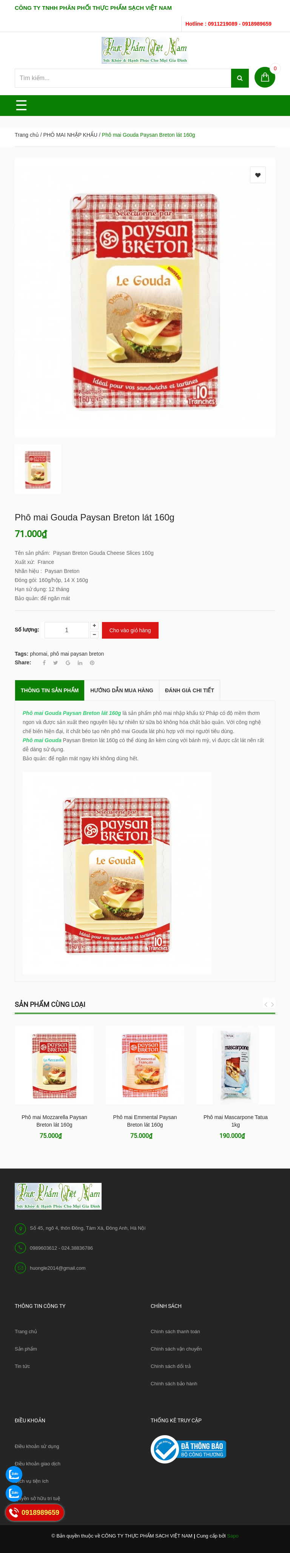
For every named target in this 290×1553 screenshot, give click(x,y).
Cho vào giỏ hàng (130, 630)
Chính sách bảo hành (174, 1383)
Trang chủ (27, 135)
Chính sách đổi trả (171, 1366)
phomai (38, 654)
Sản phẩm (26, 1349)
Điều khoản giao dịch (37, 1464)
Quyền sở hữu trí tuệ (37, 1498)
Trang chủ (26, 1331)
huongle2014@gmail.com (58, 1268)
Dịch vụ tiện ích (32, 1481)
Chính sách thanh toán (175, 1331)
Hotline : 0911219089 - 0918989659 (228, 24)
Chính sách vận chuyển (176, 1349)
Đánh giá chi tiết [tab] (189, 690)
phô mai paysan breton (77, 654)
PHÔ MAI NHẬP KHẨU (70, 135)
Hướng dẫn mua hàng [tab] (121, 690)
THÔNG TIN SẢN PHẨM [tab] (50, 690)
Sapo (232, 1536)
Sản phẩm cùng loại (50, 1004)
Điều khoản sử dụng (37, 1446)
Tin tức (22, 1366)
